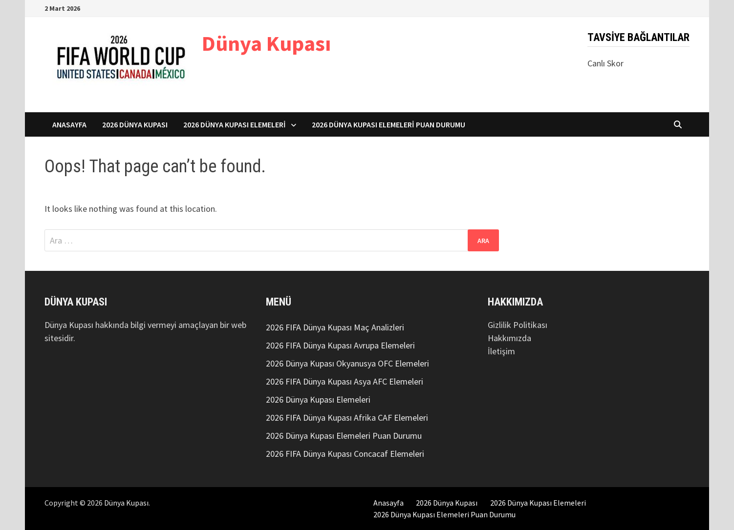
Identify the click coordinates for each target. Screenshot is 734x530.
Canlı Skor (605, 63)
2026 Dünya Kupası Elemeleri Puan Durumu (388, 124)
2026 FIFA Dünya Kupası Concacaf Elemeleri (345, 453)
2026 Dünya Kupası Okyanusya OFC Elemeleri (347, 363)
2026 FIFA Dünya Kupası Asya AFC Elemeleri (344, 381)
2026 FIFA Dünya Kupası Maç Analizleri (335, 327)
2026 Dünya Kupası (135, 124)
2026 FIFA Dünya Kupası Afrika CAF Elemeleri (347, 417)
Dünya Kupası (266, 43)
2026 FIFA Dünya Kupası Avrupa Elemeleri (340, 345)
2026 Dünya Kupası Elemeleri (234, 124)
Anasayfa (69, 124)
